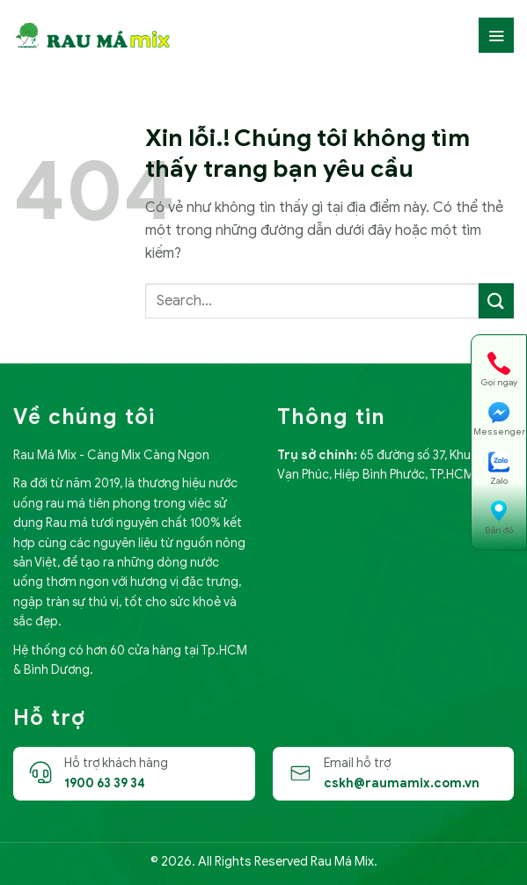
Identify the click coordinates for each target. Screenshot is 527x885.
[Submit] (496, 300)
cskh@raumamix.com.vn (401, 783)
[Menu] (496, 35)
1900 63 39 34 (104, 783)
